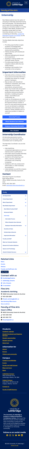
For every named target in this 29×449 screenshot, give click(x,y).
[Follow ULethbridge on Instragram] (10, 435)
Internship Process (10, 219)
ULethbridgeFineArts (8, 278)
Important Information (9, 235)
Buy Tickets (5, 272)
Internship (6, 215)
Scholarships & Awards (10, 232)
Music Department (7, 202)
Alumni (4, 349)
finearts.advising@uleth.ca (11, 299)
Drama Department (8, 199)
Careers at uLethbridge (9, 360)
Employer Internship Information (13, 225)
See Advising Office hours (8, 301)
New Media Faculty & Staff (10, 209)
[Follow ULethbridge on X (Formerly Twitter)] (13, 435)
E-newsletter (6, 285)
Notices (3, 266)
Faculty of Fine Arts (9, 10)
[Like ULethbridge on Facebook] (7, 435)
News (2, 261)
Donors (4, 351)
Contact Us (5, 386)
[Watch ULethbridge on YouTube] (19, 435)
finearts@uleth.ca (8, 320)
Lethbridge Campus (8, 374)
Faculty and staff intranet (9, 365)
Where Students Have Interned (13, 222)
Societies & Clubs (8, 228)
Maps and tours (7, 368)
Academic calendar (8, 331)
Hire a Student (14, 130)
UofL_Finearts (6, 283)
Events (3, 264)
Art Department (7, 195)
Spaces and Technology (9, 248)
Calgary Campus (7, 380)
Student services (7, 340)
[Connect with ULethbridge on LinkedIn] (22, 435)
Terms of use (14, 445)
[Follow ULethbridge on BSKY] (16, 435)
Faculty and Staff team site (9, 269)
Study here (5, 343)
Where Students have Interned (14, 121)
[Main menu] (26, 2)
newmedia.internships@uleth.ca (15, 185)
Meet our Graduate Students (10, 242)
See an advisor (5, 304)
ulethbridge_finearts (8, 280)
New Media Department (9, 205)
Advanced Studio (8, 212)
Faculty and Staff (7, 238)
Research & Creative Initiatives (11, 245)
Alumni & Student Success (9, 252)
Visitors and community (9, 354)
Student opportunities (9, 338)
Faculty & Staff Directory (9, 389)
